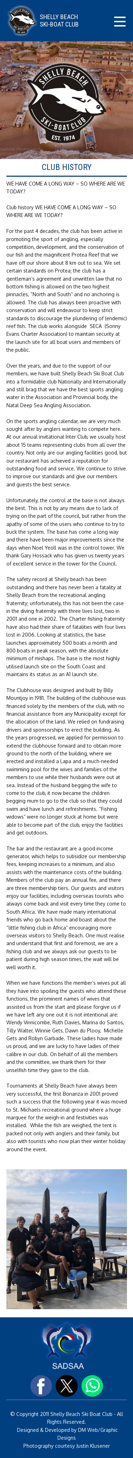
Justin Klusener (92, 1446)
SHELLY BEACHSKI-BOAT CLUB (59, 20)
